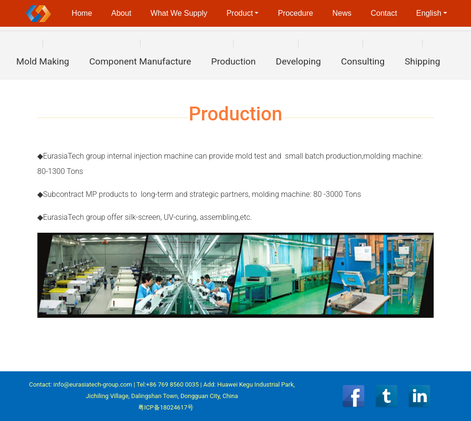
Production (233, 61)
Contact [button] (384, 13)
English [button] (428, 13)
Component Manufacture (140, 61)
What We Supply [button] (178, 13)
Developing (298, 61)
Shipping (422, 61)
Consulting (363, 61)
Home (82, 13)
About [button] (121, 13)
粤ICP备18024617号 (165, 407)
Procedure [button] (295, 13)
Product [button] (239, 13)
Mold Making (42, 61)
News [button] (342, 13)
